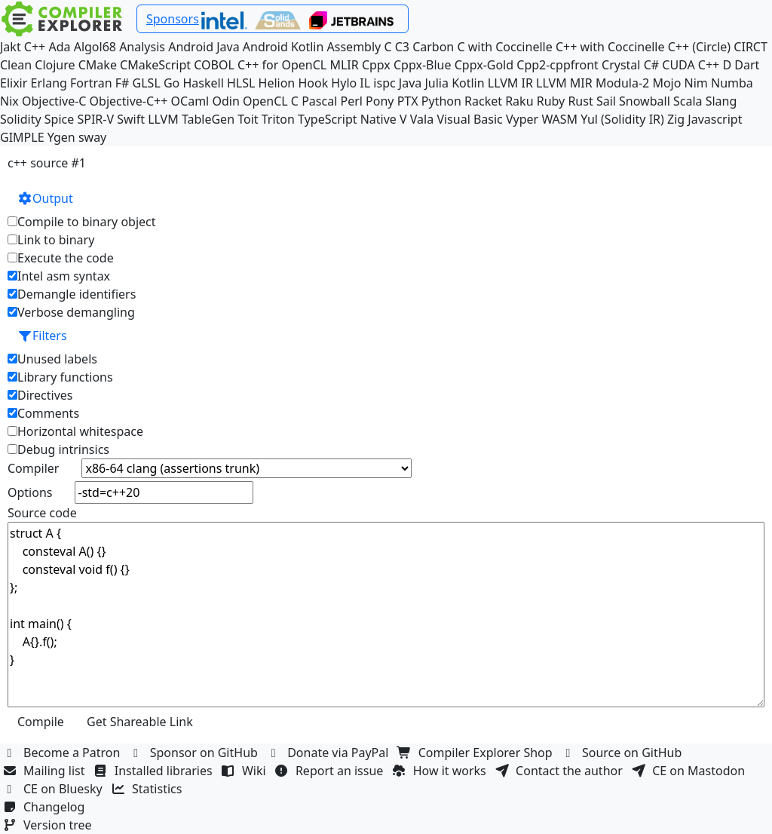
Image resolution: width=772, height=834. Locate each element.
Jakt (10, 46)
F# (122, 83)
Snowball (644, 101)
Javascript (715, 119)
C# (651, 65)
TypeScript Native (347, 119)
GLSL (147, 83)
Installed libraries (155, 770)
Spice (59, 119)
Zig (676, 119)
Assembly (354, 46)
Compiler (33, 468)
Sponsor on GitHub (196, 752)
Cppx (376, 65)
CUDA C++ (690, 65)
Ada (59, 46)
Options (30, 492)
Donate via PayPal (329, 752)
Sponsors (172, 19)
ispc (384, 83)
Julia (436, 83)
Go (171, 83)
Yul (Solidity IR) (622, 119)
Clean (16, 65)
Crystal (621, 65)
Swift (131, 119)
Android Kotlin (283, 46)
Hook (313, 83)
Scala (688, 101)
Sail (606, 101)
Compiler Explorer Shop (477, 752)
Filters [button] (42, 335)
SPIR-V (95, 119)
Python (441, 101)
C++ (34, 46)
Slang (721, 101)
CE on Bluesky (54, 788)
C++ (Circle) (699, 46)
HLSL (241, 83)
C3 (402, 46)
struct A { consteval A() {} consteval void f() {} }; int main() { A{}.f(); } (386, 614)
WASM (559, 119)
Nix (9, 101)
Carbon (433, 46)
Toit (247, 119)
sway (92, 137)
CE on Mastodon (690, 770)
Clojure (55, 65)
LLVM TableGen (191, 119)
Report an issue (331, 770)
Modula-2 (622, 83)
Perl (351, 101)
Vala (421, 119)
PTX (407, 101)
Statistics (148, 788)
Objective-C (54, 101)
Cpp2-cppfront (557, 65)
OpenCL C (271, 101)
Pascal (319, 101)
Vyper (522, 119)
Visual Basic (469, 119)
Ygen (61, 137)
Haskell (202, 83)
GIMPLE (22, 137)
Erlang (49, 83)
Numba (732, 83)
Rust (580, 101)
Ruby (551, 101)
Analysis (142, 46)
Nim (696, 83)
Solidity (20, 119)
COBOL (214, 65)
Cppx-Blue (423, 65)
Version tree (49, 825)
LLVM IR (510, 83)
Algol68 (95, 46)
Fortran (91, 83)
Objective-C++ (129, 101)
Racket (483, 101)
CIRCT (750, 46)
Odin (225, 101)
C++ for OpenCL (281, 65)
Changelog (45, 807)
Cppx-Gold (484, 65)
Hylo (344, 83)
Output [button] (45, 198)
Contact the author (560, 770)
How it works (441, 770)
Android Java (204, 46)
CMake (97, 65)
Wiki (245, 770)
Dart (746, 65)
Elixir (13, 83)
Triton (278, 119)
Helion (277, 83)
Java (410, 83)
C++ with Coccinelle (610, 46)
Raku (519, 101)
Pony (380, 101)
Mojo (666, 83)
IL (365, 83)
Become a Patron (63, 752)
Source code (42, 512)
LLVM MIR (564, 83)
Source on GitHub (623, 752)
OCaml (190, 101)
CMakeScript (155, 65)
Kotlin (468, 83)
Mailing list (45, 770)
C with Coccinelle (504, 46)
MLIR (343, 65)
